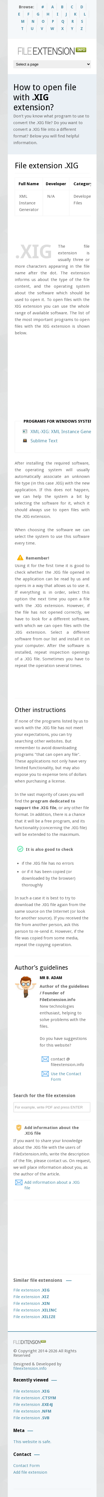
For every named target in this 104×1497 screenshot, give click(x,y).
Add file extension (30, 1472)
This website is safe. (32, 1441)
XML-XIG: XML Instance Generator (66, 431)
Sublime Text (44, 440)
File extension (31, 1290)
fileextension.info (30, 1368)
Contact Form (26, 1465)
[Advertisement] (59, 228)
